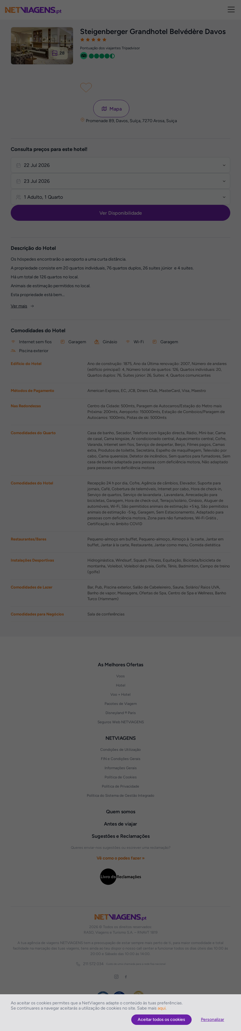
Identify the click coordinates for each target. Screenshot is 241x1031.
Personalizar (212, 1019)
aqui (162, 1008)
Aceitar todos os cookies (161, 1019)
